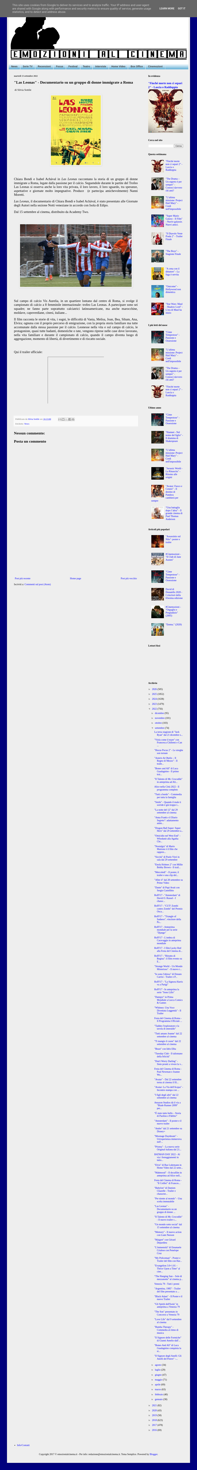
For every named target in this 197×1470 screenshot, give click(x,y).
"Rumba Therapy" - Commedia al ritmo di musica (166, 1330)
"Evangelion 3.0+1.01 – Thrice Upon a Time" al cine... (167, 1268)
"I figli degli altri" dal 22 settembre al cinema (166, 1096)
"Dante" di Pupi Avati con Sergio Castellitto (167, 889)
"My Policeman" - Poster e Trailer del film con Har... (168, 1259)
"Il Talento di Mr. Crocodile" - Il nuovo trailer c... (168, 1218)
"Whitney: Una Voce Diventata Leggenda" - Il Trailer (167, 1010)
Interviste (100, 66)
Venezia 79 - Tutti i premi (166, 1284)
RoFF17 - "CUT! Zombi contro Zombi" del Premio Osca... (168, 908)
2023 (155, 704)
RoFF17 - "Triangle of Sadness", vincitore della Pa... (167, 919)
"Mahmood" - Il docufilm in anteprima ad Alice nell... (168, 1174)
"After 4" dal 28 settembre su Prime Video (168, 881)
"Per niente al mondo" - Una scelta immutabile (168, 1200)
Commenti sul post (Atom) (38, 584)
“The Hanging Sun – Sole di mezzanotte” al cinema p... (168, 1278)
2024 (155, 699)
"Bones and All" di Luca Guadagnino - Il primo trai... (166, 771)
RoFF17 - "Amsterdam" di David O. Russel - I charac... (167, 898)
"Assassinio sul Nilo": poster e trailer (173, 539)
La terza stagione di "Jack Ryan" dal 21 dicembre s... (168, 733)
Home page (75, 578)
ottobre (158, 723)
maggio (159, 1379)
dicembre (160, 713)
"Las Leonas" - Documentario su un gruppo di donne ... (165, 1209)
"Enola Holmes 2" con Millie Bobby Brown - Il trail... (168, 866)
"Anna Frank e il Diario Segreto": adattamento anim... (166, 820)
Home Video (118, 66)
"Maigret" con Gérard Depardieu (165, 1241)
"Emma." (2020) (174, 624)
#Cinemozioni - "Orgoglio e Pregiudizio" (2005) (173, 611)
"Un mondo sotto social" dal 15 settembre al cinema (168, 1226)
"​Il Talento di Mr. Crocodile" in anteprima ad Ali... (168, 780)
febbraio (159, 1394)
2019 (155, 1415)
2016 (155, 1430)
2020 (155, 1410)
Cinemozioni (155, 66)
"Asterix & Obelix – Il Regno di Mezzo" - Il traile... (165, 761)
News (14, 66)
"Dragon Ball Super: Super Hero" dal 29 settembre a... (168, 829)
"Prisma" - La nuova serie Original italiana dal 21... (167, 1148)
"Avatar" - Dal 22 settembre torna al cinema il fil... (167, 1081)
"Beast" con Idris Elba (165, 1049)
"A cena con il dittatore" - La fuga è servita (172, 271)
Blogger (153, 1454)
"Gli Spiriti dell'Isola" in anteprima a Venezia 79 (167, 1305)
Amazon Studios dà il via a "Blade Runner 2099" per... (167, 1105)
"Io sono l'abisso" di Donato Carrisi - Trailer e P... (168, 975)
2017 (155, 1425)
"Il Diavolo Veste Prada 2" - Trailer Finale (174, 236)
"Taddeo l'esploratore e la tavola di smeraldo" (166, 1027)
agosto (158, 1365)
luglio (158, 1369)
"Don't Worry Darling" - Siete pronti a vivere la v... (168, 1062)
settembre (160, 728)
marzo (158, 1389)
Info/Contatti (23, 1445)
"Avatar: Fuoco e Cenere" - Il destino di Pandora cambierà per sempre (166, 493)
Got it (181, 8)
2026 (155, 689)
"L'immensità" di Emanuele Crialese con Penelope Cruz (167, 1250)
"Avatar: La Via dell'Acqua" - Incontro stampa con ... (168, 1088)
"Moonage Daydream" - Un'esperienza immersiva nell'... (167, 1139)
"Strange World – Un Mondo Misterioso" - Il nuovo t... (168, 968)
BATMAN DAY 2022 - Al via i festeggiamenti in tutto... (167, 1157)
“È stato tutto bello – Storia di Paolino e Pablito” (167, 1114)
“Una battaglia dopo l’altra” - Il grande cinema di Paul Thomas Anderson (174, 513)
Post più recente (22, 578)
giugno (158, 1375)
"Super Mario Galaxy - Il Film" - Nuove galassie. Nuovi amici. (174, 220)
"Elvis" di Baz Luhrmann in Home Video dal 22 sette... (168, 1166)
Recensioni (44, 66)
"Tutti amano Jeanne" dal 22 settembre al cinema (168, 1035)
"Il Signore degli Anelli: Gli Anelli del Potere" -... (167, 1357)
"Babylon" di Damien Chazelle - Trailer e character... (165, 1191)
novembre (160, 718)
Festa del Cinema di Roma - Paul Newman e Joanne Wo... (168, 1072)
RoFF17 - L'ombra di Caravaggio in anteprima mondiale (167, 940)
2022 (155, 709)
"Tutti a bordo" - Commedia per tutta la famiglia (168, 796)
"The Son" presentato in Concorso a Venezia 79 (166, 1313)
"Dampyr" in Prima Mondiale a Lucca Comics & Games (168, 1000)
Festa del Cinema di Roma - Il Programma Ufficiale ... (168, 1020)
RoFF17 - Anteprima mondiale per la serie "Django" (165, 930)
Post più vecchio (129, 578)
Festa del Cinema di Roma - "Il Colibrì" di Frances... (168, 1182)
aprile (158, 1384)
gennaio (159, 1399)
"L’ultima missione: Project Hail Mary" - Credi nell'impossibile (174, 203)
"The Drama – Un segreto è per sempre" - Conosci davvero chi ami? (174, 184)
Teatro (86, 66)
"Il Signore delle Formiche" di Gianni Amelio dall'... (167, 1339)
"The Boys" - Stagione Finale (173, 252)
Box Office (137, 66)
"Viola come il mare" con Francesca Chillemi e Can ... (168, 742)
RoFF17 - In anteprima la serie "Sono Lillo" (166, 991)
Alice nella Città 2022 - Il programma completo (166, 788)
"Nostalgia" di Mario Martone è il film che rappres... (165, 849)
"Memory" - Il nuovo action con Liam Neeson (167, 1233)
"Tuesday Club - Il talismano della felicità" (168, 1055)
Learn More (166, 8)
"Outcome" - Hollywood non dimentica (173, 289)
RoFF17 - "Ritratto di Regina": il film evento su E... (168, 959)
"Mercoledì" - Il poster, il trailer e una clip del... (166, 874)
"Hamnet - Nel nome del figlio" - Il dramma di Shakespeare (174, 436)
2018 (155, 1420)
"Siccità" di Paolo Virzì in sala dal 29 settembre (167, 858)
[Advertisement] (76, 547)
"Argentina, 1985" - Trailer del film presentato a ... (167, 1290)
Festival (73, 66)
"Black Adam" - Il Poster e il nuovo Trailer (168, 1298)
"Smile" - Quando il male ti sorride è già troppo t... (167, 803)
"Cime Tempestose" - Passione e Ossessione (173, 336)
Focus (59, 66)
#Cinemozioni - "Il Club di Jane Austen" (173, 557)
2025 (155, 694)
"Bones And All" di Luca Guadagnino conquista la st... (167, 1348)
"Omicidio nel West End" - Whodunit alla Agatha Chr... (167, 838)
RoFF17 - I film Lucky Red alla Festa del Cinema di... (168, 949)
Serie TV (28, 66)
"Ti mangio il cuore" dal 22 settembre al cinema (167, 1042)
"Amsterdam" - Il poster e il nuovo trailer (167, 1122)
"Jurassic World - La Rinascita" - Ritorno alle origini (174, 472)
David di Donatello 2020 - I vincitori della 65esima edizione (174, 593)
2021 (155, 1405)
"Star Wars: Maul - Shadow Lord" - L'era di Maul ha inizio (174, 308)
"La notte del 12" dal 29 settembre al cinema (166, 811)
